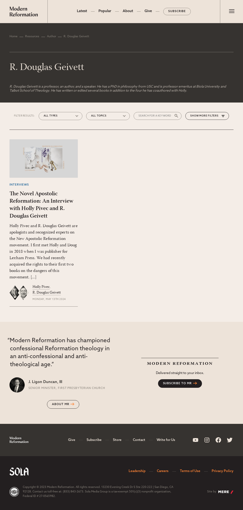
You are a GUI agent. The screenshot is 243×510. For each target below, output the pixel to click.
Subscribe (177, 11)
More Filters (209, 116)
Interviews (19, 184)
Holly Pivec (41, 287)
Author (51, 36)
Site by (220, 492)
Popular (104, 11)
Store (117, 440)
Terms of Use (190, 471)
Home (13, 36)
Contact (139, 440)
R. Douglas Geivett (47, 293)
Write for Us (166, 440)
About (128, 11)
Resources (32, 36)
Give (148, 11)
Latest (82, 11)
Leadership (137, 471)
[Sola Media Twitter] (230, 440)
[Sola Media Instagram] (207, 440)
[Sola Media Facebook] (218, 440)
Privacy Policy (223, 471)
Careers (162, 471)
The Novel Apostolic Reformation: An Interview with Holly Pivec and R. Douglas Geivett (41, 205)
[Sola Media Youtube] (195, 440)
